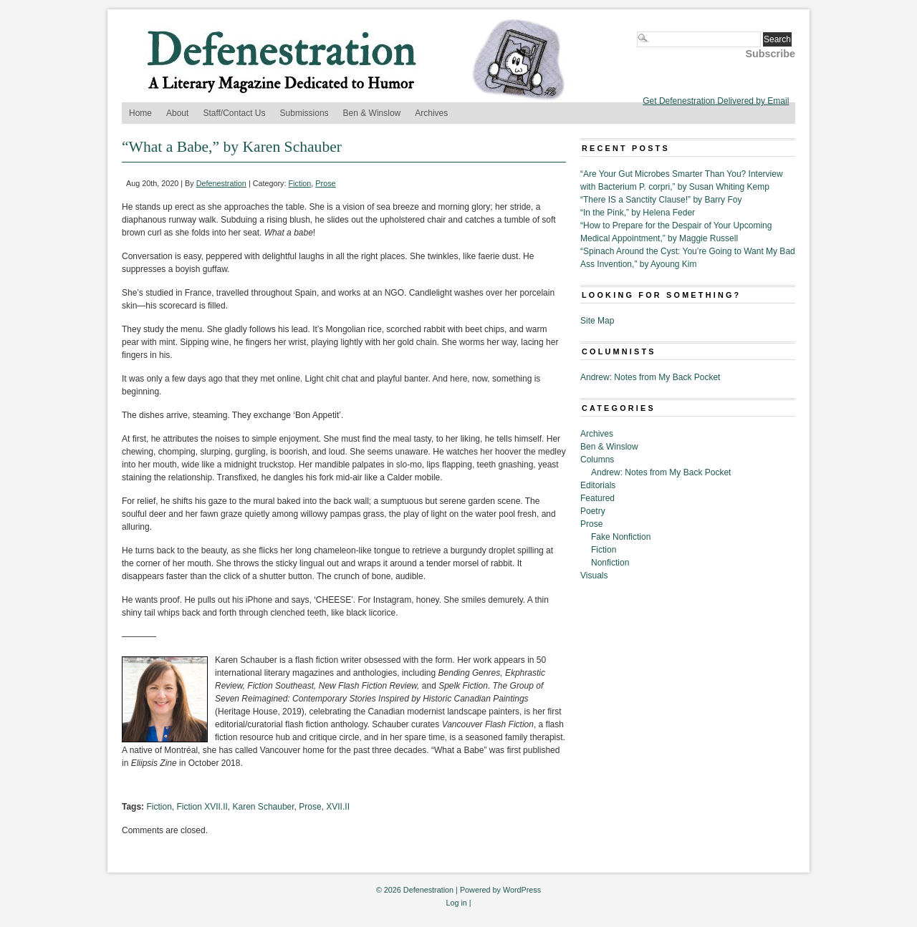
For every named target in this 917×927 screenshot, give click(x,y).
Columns (597, 460)
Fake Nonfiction (620, 537)
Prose (325, 183)
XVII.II (338, 807)
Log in (456, 902)
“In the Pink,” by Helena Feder (637, 213)
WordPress (522, 889)
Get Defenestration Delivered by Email (716, 101)
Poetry (592, 511)
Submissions (304, 113)
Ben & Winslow (372, 113)
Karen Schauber (263, 807)
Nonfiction (610, 563)
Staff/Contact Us (234, 113)
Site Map (597, 321)
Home (140, 113)
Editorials (597, 485)
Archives (431, 113)
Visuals (594, 576)
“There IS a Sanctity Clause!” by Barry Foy (660, 200)
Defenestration (221, 183)
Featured (597, 498)
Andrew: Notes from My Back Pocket (650, 377)
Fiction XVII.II (201, 807)
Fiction (300, 183)
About (177, 113)
